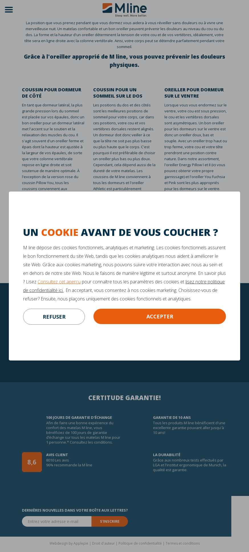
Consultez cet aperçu (59, 282)
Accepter (159, 316)
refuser (54, 316)
